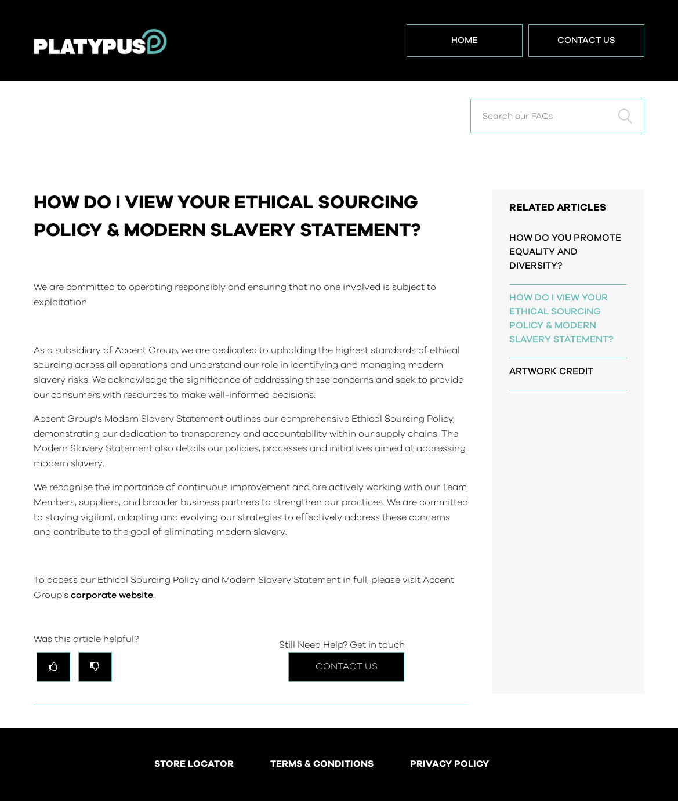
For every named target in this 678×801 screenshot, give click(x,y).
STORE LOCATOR (194, 764)
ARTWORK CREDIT (551, 371)
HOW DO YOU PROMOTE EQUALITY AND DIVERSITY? (565, 251)
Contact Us (586, 40)
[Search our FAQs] (557, 116)
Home (464, 40)
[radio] (53, 667)
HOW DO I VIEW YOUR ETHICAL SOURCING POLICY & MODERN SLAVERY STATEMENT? (561, 318)
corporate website (112, 595)
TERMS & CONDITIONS (322, 764)
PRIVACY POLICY (449, 764)
